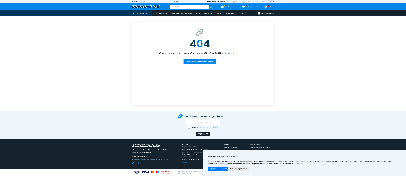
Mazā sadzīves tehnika (204, 13)
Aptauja (240, 13)
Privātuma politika (258, 2)
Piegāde (234, 2)
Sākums (134, 19)
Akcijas (219, 13)
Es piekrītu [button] (212, 169)
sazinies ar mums (233, 53)
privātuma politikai (211, 127)
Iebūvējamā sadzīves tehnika (182, 13)
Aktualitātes (229, 13)
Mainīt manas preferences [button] (238, 169)
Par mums (135, 1)
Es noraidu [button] (223, 169)
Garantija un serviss (245, 2)
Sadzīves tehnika (162, 13)
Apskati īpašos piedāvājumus (200, 61)
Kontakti (142, 2)
